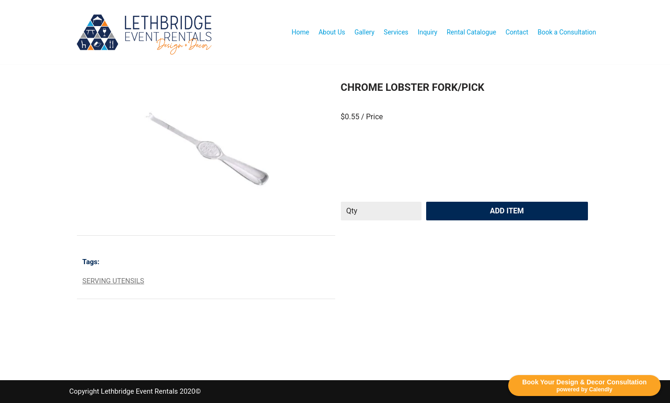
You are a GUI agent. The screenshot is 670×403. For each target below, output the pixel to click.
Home (300, 32)
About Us (331, 32)
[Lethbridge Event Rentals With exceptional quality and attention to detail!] (146, 32)
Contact (516, 32)
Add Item (507, 210)
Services (396, 32)
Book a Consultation (567, 32)
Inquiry (427, 32)
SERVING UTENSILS (114, 281)
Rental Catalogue (471, 32)
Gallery (364, 32)
